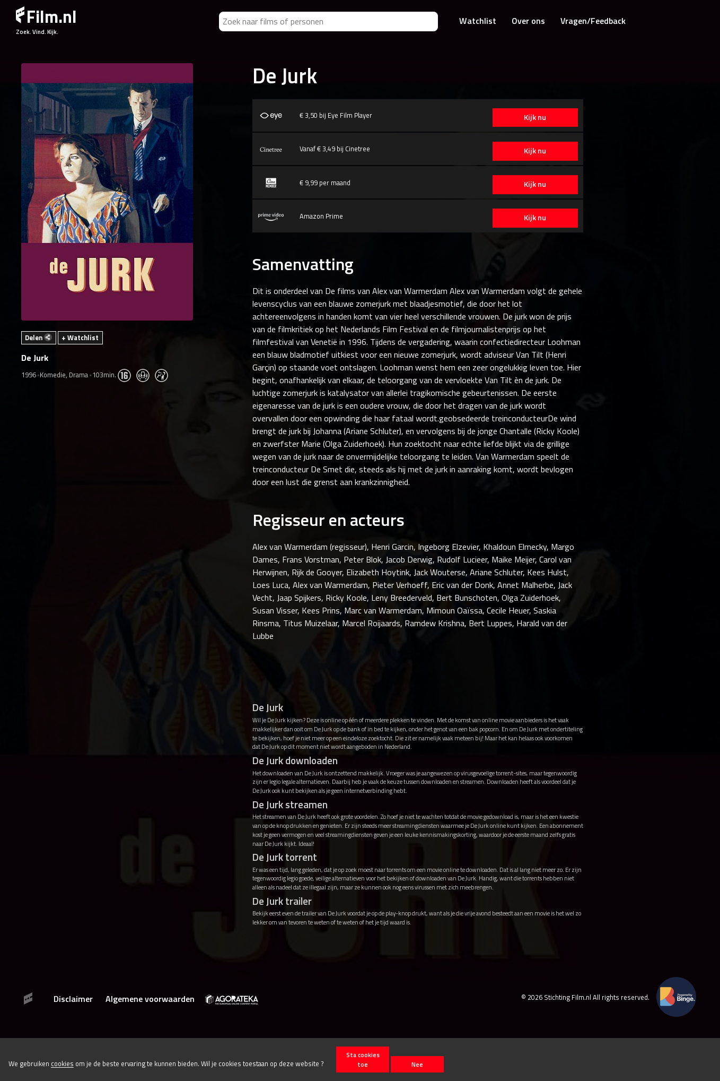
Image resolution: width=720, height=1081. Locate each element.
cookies (62, 1064)
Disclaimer (73, 998)
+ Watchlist (80, 337)
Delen (38, 337)
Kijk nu (533, 117)
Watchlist (477, 20)
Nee (417, 1064)
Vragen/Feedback (593, 20)
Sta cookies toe (363, 1059)
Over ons (528, 20)
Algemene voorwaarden (150, 998)
